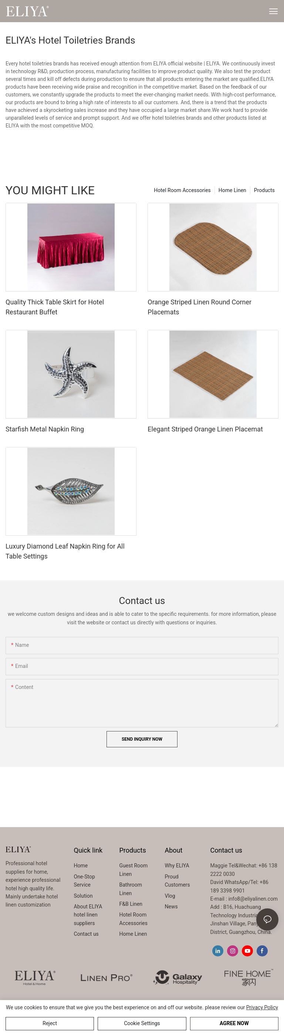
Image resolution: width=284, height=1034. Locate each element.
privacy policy (262, 1007)
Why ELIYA (177, 866)
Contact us (86, 934)
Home (81, 866)
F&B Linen (130, 904)
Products (264, 190)
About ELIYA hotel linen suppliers (88, 915)
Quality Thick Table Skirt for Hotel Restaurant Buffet (55, 307)
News (171, 907)
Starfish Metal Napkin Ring (45, 429)
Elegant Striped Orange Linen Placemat (205, 429)
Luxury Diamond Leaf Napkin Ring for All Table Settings (65, 551)
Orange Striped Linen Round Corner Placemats (199, 307)
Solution (83, 896)
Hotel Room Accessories (182, 190)
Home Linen (232, 190)
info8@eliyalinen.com (253, 899)
